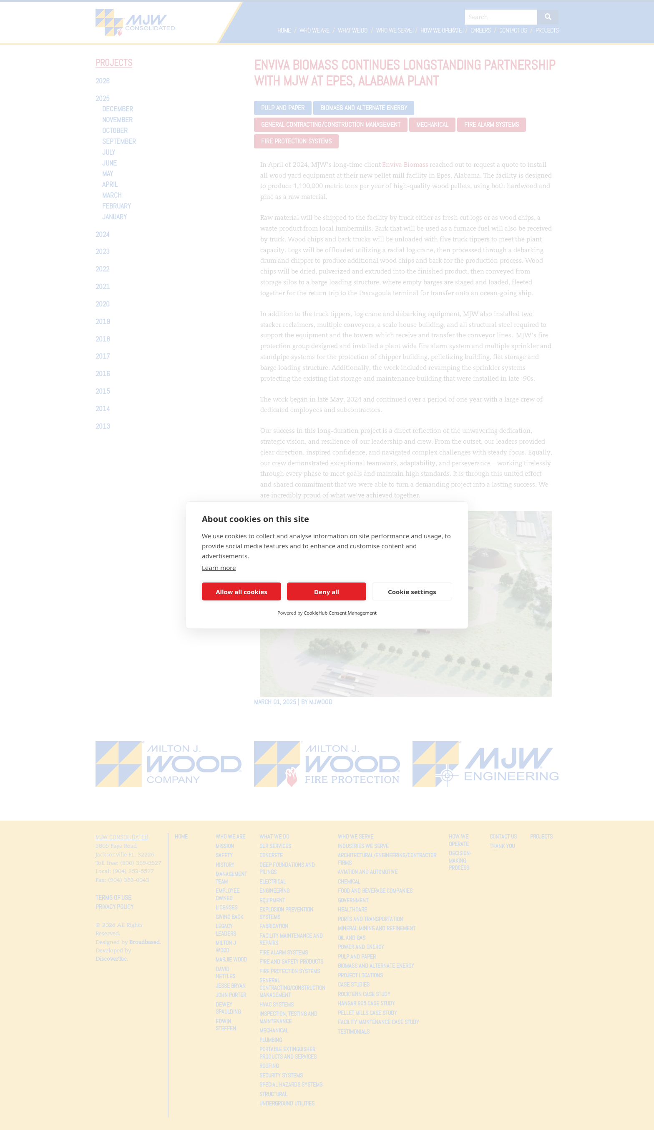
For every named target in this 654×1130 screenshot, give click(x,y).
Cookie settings (412, 592)
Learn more (219, 567)
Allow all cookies (241, 592)
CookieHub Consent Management (340, 613)
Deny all (326, 592)
